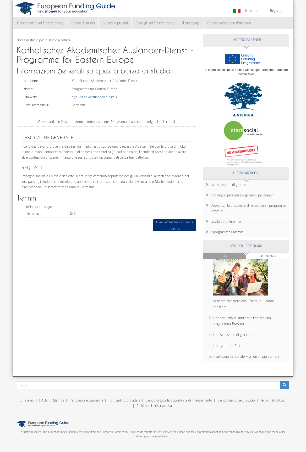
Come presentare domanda (229, 23)
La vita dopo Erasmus (225, 221)
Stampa (58, 400)
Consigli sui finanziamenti (155, 23)
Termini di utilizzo (272, 400)
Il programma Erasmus (226, 232)
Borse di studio (83, 23)
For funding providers (124, 400)
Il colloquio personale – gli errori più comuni (242, 195)
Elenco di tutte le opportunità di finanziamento (179, 400)
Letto (225, 255)
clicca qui (167, 122)
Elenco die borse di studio (236, 400)
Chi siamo (27, 400)
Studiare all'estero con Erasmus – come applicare (243, 304)
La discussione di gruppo (228, 185)
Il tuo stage (191, 23)
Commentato (275, 255)
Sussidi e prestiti (115, 23)
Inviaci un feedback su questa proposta (174, 225)
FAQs (43, 400)
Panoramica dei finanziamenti (40, 23)
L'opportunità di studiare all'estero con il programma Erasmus (248, 208)
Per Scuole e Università (86, 400)
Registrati (276, 11)
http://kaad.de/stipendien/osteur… (96, 97)
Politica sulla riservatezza (154, 406)
